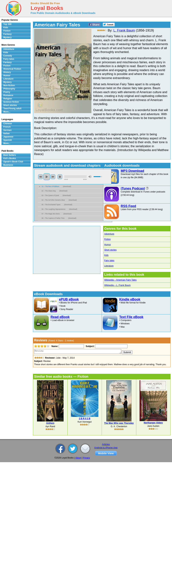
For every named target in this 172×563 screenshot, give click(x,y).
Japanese (8, 136)
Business (8, 165)
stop (59, 176)
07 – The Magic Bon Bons (51, 214)
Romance (8, 95)
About (78, 457)
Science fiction (11, 102)
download (67, 186)
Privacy (86, 457)
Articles (106, 444)
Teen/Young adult (12, 108)
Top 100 (7, 24)
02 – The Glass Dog (49, 191)
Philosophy (9, 88)
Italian (6, 133)
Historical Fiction (12, 69)
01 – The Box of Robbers (50, 186)
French (7, 127)
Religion (7, 98)
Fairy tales (109, 260)
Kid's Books (9, 158)
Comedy (7, 55)
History (7, 72)
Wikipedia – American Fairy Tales (120, 280)
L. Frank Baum (124, 30)
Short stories (110, 250)
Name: (54, 346)
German (7, 130)
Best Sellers (9, 155)
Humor (107, 244)
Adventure (109, 234)
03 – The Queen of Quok (50, 195)
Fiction (107, 239)
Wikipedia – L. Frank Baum (117, 285)
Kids (106, 255)
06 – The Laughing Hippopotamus (53, 209)
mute (90, 176)
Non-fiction (9, 85)
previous (40, 176)
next (53, 176)
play (46, 176)
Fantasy (7, 34)
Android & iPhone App (106, 447)
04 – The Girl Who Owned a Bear (53, 200)
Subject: (89, 346)
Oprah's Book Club (13, 161)
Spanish (7, 140)
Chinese (7, 123)
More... (6, 112)
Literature (109, 266)
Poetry (6, 92)
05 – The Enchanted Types (51, 205)
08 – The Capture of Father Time (53, 218)
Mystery (7, 37)
